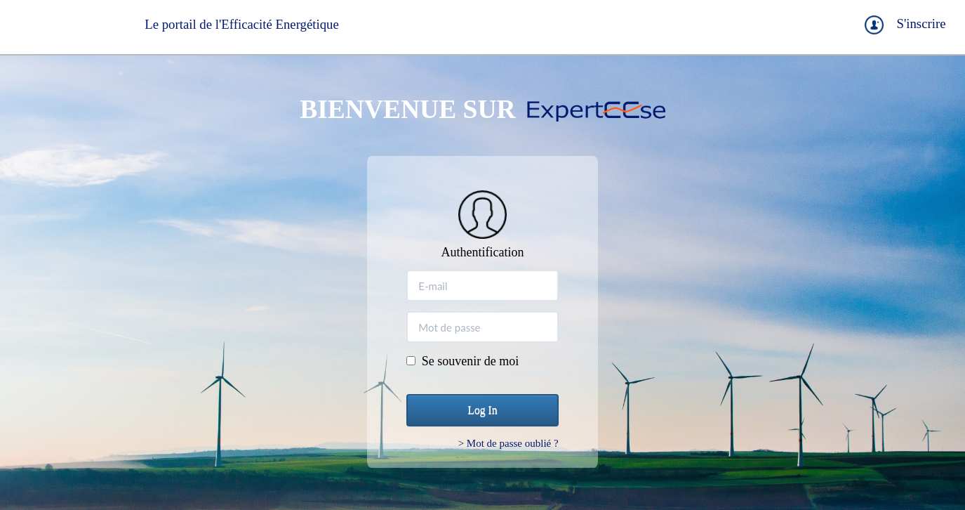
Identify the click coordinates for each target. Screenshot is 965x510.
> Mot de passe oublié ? (508, 443)
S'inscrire (920, 23)
